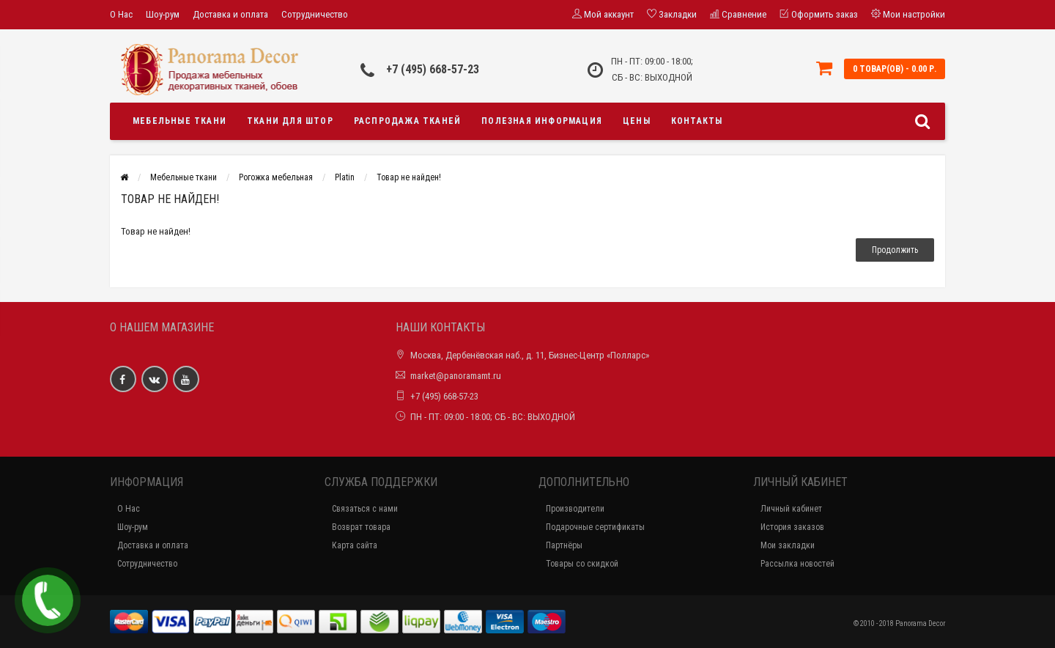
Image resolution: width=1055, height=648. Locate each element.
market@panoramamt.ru (455, 375)
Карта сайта (354, 545)
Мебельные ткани (179, 121)
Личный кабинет (791, 509)
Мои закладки (787, 545)
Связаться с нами (365, 509)
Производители (575, 509)
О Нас (121, 14)
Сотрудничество (314, 14)
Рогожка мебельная (276, 177)
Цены (637, 121)
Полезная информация (541, 121)
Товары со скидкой (582, 564)
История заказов (792, 527)
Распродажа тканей (407, 121)
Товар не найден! (409, 177)
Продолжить (895, 250)
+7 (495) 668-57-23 (432, 69)
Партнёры (564, 545)
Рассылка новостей (797, 564)
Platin (345, 177)
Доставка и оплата (230, 14)
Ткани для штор (290, 121)
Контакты (697, 121)
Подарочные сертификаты (595, 527)
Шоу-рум (162, 14)
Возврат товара (361, 527)
